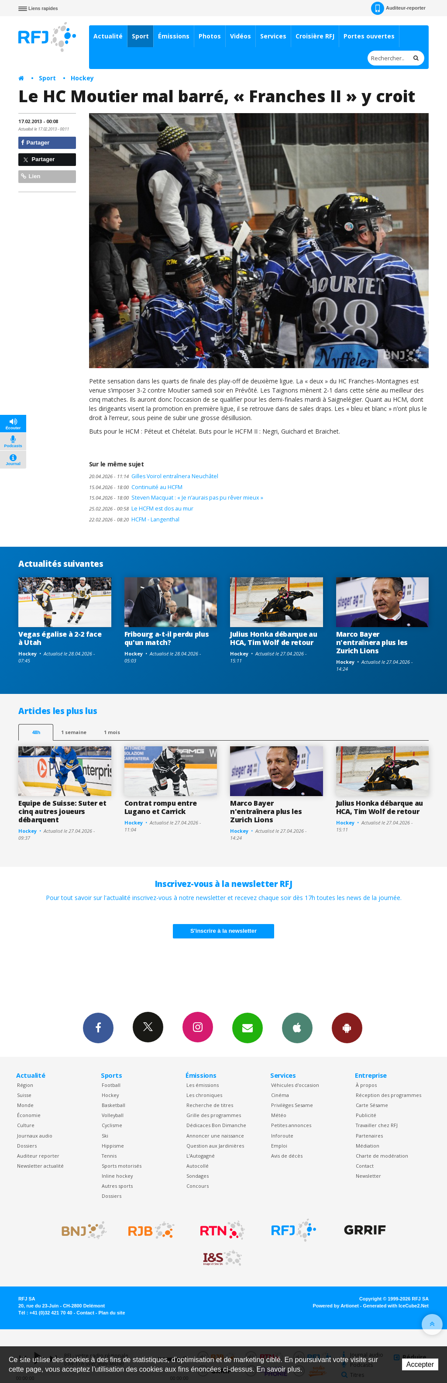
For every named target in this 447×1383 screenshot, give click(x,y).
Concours (197, 1186)
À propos (366, 1085)
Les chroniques (204, 1095)
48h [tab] (36, 732)
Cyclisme (112, 1125)
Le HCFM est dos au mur (141, 508)
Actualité (108, 36)
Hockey (82, 78)
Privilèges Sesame (292, 1105)
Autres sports (117, 1186)
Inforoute (282, 1135)
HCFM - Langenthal (134, 519)
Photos (210, 36)
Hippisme (113, 1145)
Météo (278, 1115)
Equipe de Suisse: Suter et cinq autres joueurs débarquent (62, 811)
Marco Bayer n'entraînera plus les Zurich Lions (372, 642)
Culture (25, 1125)
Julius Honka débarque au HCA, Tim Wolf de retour (273, 638)
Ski (105, 1135)
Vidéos (240, 36)
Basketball (113, 1105)
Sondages (197, 1176)
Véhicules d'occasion (295, 1085)
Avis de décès (287, 1156)
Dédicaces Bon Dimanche (216, 1125)
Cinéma (280, 1095)
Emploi (279, 1145)
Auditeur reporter (38, 1156)
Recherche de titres (209, 1105)
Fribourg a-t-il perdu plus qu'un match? (166, 638)
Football (111, 1085)
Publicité (366, 1115)
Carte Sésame (372, 1105)
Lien (30, 176)
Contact (365, 1166)
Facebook (98, 1027)
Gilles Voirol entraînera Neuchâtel (153, 476)
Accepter (420, 1364)
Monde (25, 1105)
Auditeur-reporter (398, 8)
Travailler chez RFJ (377, 1125)
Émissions (173, 36)
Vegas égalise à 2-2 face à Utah (59, 638)
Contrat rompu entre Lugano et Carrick (160, 807)
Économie (29, 1115)
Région (25, 1085)
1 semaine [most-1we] (73, 732)
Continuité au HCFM (135, 487)
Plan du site (111, 1312)
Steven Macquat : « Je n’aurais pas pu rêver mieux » (176, 497)
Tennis (109, 1156)
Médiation (367, 1145)
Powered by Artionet (336, 1305)
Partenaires (369, 1135)
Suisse (24, 1095)
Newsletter (368, 1176)
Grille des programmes (213, 1115)
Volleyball (113, 1115)
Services (273, 36)
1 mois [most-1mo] (112, 732)
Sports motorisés (121, 1166)
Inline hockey (117, 1176)
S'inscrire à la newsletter (223, 931)
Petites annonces (291, 1125)
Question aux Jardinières (215, 1145)
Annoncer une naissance (215, 1135)
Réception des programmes (388, 1095)
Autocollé (197, 1166)
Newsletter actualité (40, 1166)
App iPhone (297, 1027)
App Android (347, 1027)
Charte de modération (382, 1156)
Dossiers (27, 1145)
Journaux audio (34, 1135)
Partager (35, 142)
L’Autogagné (200, 1156)
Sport (140, 36)
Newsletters (247, 1027)
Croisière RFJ (315, 36)
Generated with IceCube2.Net (396, 1305)
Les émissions (202, 1085)
